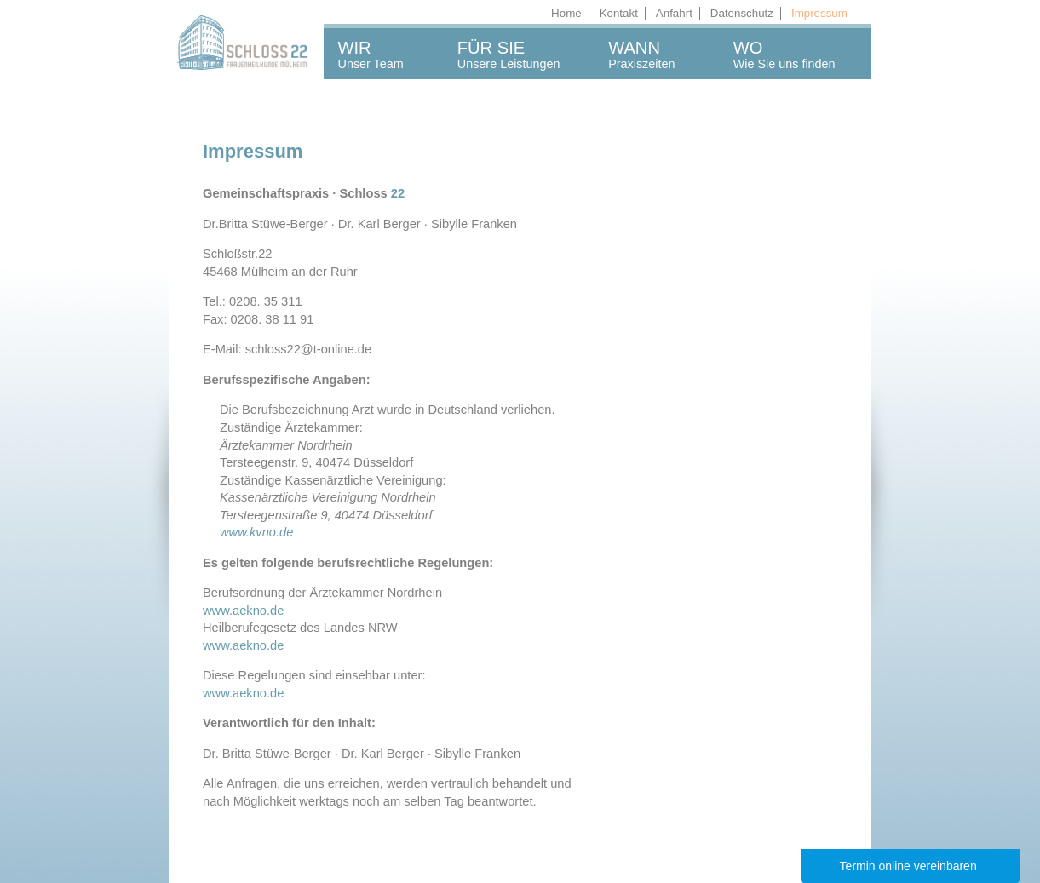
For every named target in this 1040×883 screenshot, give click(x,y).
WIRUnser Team (371, 54)
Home (566, 13)
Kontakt (619, 13)
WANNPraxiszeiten (641, 54)
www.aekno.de (243, 610)
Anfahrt (674, 13)
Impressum (819, 13)
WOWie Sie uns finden (784, 54)
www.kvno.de (256, 532)
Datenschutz (741, 13)
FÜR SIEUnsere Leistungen (508, 54)
